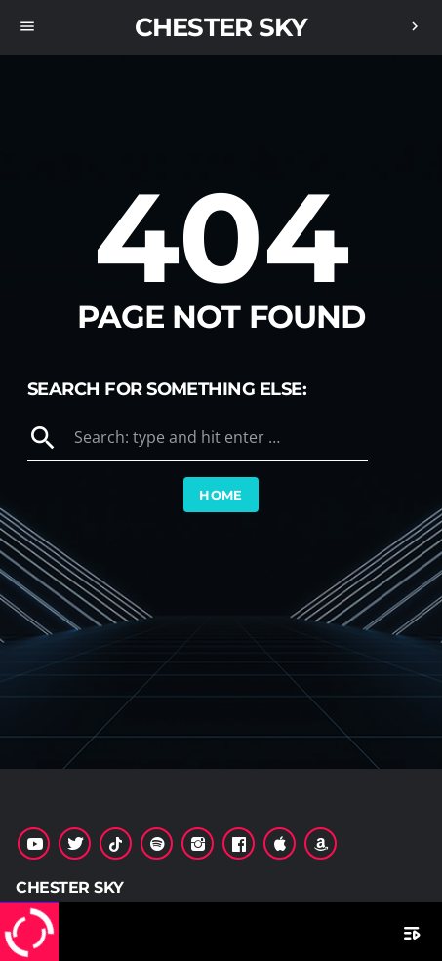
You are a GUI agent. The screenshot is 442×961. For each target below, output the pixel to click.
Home (221, 494)
